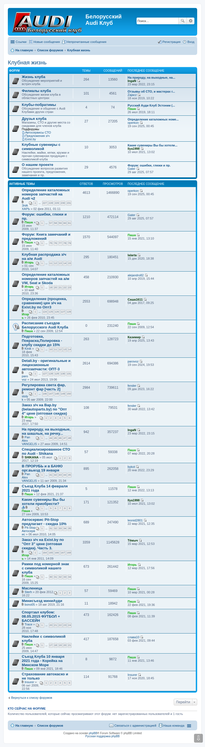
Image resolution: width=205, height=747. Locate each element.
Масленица (32, 588)
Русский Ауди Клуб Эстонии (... (151, 105)
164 (45, 552)
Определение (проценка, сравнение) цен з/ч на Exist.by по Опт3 (44, 303)
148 (57, 393)
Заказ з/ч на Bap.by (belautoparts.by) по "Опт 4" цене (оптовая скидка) (44, 409)
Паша (132, 108)
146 (45, 393)
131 (69, 373)
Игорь (29, 262)
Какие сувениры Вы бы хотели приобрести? (43, 501)
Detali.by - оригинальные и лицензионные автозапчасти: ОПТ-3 (46, 365)
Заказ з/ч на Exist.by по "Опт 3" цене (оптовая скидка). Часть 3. (43, 544)
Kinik (28, 348)
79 (69, 243)
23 (69, 287)
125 (51, 311)
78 (64, 243)
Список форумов (50, 725)
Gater (131, 168)
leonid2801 (135, 520)
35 (69, 528)
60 (64, 223)
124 (45, 311)
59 (60, 223)
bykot (131, 466)
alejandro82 (136, 275)
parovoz (25, 377)
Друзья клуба (34, 119)
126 (57, 311)
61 (69, 223)
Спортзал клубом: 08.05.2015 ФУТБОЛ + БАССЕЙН (41, 616)
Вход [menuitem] (190, 41)
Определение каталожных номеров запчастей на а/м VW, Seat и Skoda (46, 278)
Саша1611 (135, 299)
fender (132, 385)
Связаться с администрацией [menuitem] (135, 725)
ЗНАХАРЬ (26, 207)
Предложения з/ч (37, 135)
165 (51, 552)
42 (55, 474)
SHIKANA (32, 457)
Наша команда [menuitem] (173, 725)
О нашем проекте (37, 165)
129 (57, 373)
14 (64, 263)
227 (45, 203)
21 (60, 287)
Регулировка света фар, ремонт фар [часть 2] (44, 387)
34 (64, 528)
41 (50, 474)
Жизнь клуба (33, 77)
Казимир (134, 337)
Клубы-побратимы (39, 105)
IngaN (132, 81)
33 (60, 528)
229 (57, 203)
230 (63, 203)
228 (51, 203)
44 (50, 438)
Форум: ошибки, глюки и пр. (149, 165)
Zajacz (132, 94)
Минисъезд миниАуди (42, 601)
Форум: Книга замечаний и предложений (46, 236)
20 (55, 287)
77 (60, 243)
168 (69, 552)
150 (69, 393)
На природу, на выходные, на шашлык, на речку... (46, 431)
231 (69, 203)
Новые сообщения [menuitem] (47, 41)
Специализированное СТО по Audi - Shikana (46, 451)
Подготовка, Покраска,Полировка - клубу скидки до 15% (42, 340)
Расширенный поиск (190, 21)
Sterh (28, 592)
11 (50, 263)
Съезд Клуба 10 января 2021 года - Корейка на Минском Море (43, 660)
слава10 (133, 637)
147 (51, 393)
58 (55, 223)
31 (50, 528)
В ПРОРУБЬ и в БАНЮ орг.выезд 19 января (42, 468)
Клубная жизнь (27, 62)
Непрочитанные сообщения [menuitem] (86, 41)
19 (50, 287)
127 (63, 311)
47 (64, 438)
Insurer (29, 682)
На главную (24, 725)
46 (60, 438)
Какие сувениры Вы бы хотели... (152, 145)
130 (63, 373)
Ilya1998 (134, 148)
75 (50, 243)
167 (63, 552)
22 (64, 287)
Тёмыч (133, 540)
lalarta (132, 255)
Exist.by (30, 139)
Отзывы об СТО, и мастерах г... (151, 91)
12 (55, 263)
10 (50, 349)
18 (55, 645)
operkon (133, 122)
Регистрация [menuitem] (171, 41)
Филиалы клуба (36, 91)
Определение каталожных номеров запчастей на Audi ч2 (46, 194)
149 (63, 393)
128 (69, 311)
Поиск (182, 21)
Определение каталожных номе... (153, 119)
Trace (28, 624)
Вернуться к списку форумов (31, 697)
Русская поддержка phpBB (102, 736)
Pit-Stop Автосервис (28, 531)
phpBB (93, 733)
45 (55, 438)
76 (55, 243)
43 (60, 474)
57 (50, 223)
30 (50, 577)
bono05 (30, 604)
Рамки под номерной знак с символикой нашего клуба (45, 568)
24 (69, 625)
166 (57, 552)
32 (55, 528)
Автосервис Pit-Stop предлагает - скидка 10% (44, 522)
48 (69, 438)
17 (50, 645)
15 (69, 263)
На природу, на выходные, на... (151, 77)
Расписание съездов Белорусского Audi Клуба (45, 325)
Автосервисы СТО (38, 132)
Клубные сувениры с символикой (41, 146)
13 (60, 263)
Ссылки (21, 41)
